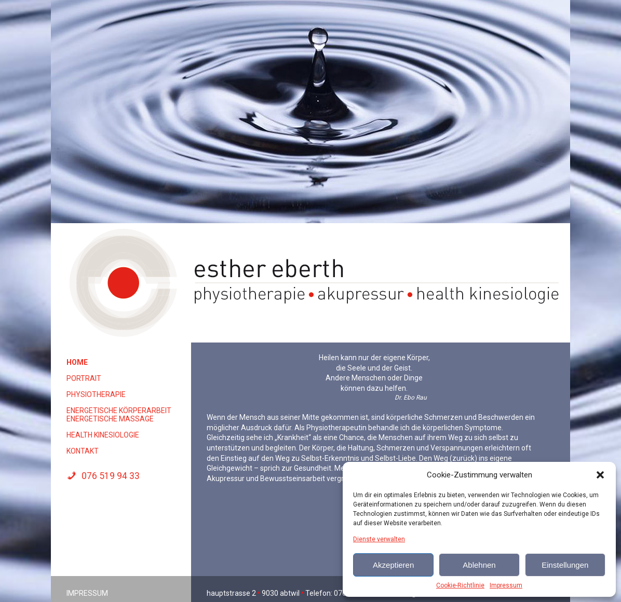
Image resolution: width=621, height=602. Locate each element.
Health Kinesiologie (102, 435)
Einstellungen (565, 564)
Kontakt (82, 451)
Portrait (83, 378)
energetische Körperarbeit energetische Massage (118, 414)
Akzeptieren (393, 564)
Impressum (506, 585)
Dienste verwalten (379, 539)
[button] (600, 475)
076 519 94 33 (103, 476)
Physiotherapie (96, 394)
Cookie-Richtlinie (460, 585)
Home (77, 362)
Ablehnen (479, 564)
